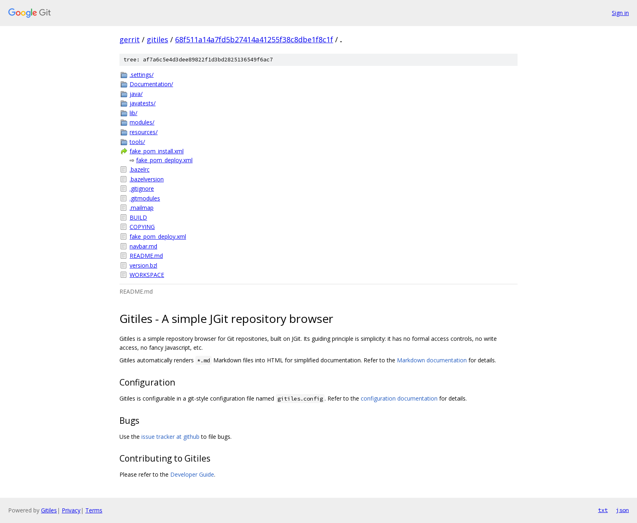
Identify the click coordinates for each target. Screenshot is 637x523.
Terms (93, 510)
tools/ (137, 142)
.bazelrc (140, 169)
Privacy (71, 510)
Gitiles (49, 510)
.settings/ (142, 74)
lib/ (133, 113)
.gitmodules (145, 198)
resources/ (144, 132)
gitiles (157, 39)
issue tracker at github (170, 436)
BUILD (138, 217)
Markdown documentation (432, 360)
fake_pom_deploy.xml (164, 160)
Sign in (620, 13)
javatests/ (143, 103)
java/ (136, 94)
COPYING (142, 227)
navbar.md (143, 246)
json (622, 510)
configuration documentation (399, 398)
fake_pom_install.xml (157, 151)
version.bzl (143, 265)
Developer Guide (192, 474)
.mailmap (142, 207)
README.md (146, 255)
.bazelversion (147, 179)
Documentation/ (151, 84)
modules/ (142, 122)
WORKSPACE (147, 275)
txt (603, 510)
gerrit (129, 39)
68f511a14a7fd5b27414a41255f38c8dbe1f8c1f (254, 39)
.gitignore (142, 188)
